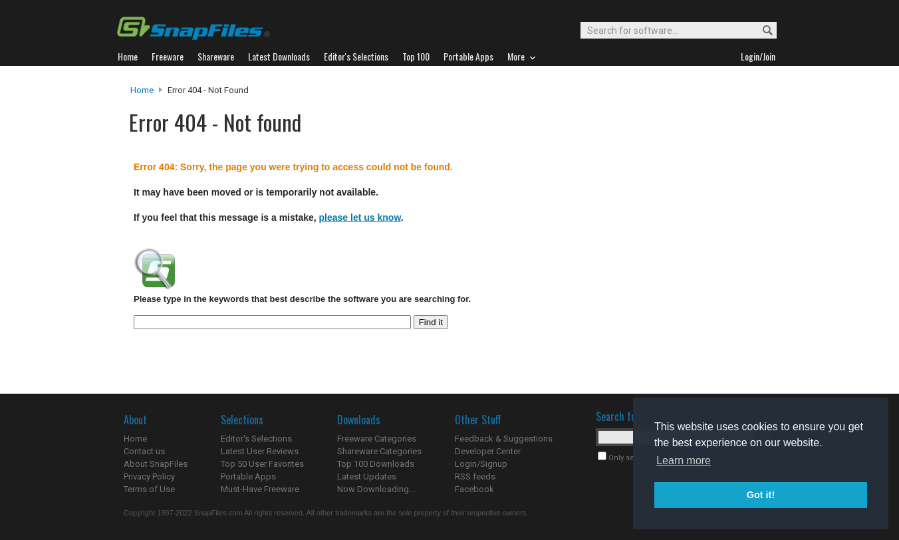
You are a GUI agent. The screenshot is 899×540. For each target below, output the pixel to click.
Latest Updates (366, 476)
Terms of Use (149, 489)
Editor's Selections (256, 439)
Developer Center (488, 451)
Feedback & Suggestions (504, 439)
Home (142, 90)
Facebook (474, 489)
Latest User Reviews (260, 451)
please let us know (360, 217)
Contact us (144, 451)
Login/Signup (481, 464)
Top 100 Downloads (375, 464)
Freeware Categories (376, 439)
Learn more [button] (683, 460)
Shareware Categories (379, 451)
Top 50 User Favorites (262, 464)
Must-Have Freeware (260, 489)
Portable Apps (248, 476)
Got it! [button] (761, 494)
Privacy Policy (149, 476)
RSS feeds (475, 476)
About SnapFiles (156, 464)
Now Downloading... (376, 489)
